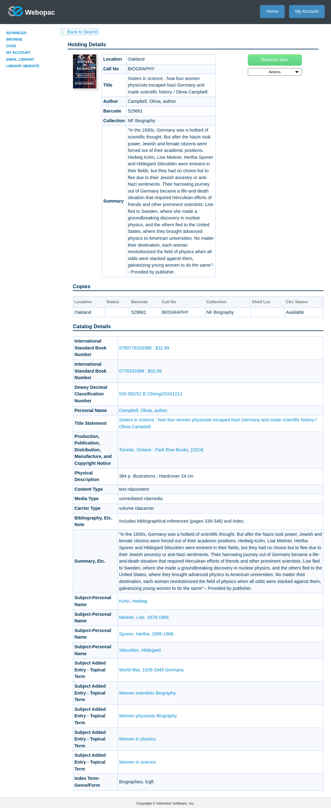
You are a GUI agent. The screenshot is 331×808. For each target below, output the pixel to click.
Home (272, 11)
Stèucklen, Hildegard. (140, 650)
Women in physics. (138, 738)
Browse (14, 39)
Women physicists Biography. (148, 715)
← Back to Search (79, 31)
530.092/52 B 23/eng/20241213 (150, 393)
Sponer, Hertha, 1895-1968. (147, 633)
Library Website (22, 66)
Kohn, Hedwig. (134, 601)
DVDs (11, 46)
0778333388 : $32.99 (140, 371)
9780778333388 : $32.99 (144, 347)
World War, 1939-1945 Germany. (152, 669)
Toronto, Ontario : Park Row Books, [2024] (161, 449)
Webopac (31, 11)
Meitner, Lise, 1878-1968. (144, 617)
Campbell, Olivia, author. (143, 410)
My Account (306, 11)
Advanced (16, 33)
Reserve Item (274, 59)
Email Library (20, 59)
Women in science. (138, 762)
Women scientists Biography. (148, 692)
